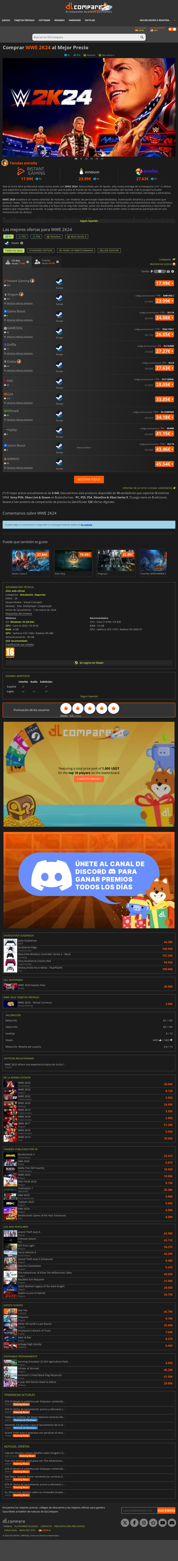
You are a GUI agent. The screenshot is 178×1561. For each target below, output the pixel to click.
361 (7, 298)
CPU (8, 646)
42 (6, 332)
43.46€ (164, 449)
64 (6, 366)
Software (44, 20)
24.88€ (164, 318)
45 (6, 385)
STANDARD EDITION (40, 250)
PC (8, 236)
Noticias (90, 20)
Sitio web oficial (15, 612)
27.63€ (164, 368)
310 (7, 398)
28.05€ (164, 384)
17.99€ (164, 283)
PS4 (36, 236)
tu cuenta (86, 524)
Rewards (59, 20)
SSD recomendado (16, 661)
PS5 (22, 236)
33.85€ (164, 399)
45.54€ (164, 464)
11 (6, 349)
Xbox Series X (76, 236)
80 (6, 415)
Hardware (75, 20)
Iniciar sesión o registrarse (156, 20)
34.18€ (164, 417)
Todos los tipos (14, 250)
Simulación (26, 615)
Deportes (40, 615)
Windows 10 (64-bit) (22, 643)
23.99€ (164, 301)
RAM (8, 650)
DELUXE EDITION (109, 250)
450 (7, 285)
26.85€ (164, 334)
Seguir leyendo (89, 221)
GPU (8, 654)
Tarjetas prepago (24, 20)
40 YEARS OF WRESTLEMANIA (76, 250)
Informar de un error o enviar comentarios (149, 488)
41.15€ (164, 433)
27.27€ (164, 351)
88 (6, 463)
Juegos (6, 20)
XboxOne (54, 236)
